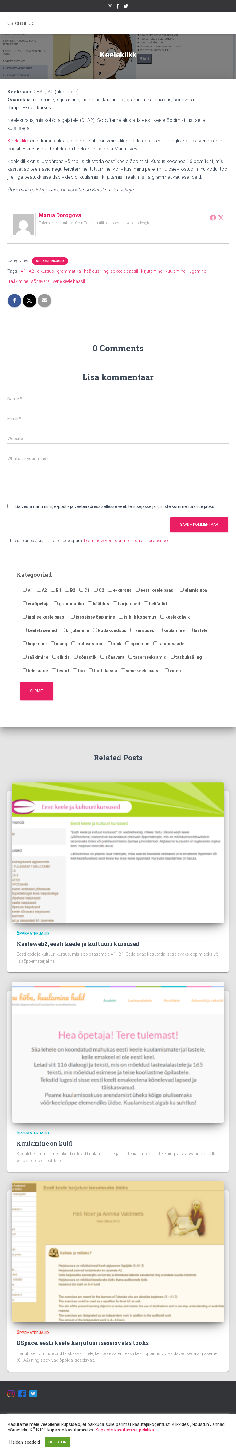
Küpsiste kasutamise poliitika (125, 1430)
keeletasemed (40, 630)
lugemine (197, 271)
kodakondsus (109, 630)
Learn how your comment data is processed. (127, 540)
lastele (198, 630)
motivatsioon (87, 643)
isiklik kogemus (137, 617)
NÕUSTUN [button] (57, 1442)
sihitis (61, 657)
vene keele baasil (69, 281)
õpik (114, 643)
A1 (23, 271)
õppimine (137, 643)
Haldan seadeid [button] (24, 1442)
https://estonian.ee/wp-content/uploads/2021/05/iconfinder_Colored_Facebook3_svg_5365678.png (117, 7)
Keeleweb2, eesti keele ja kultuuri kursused (78, 943)
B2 (70, 590)
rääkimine (18, 281)
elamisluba (193, 590)
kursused (142, 630)
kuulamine (175, 271)
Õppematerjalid (50, 261)
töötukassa (103, 670)
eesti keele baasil (156, 590)
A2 (31, 271)
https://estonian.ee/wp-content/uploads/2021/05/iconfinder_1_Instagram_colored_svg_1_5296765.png (110, 7)
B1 (56, 590)
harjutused (126, 603)
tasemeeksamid (147, 657)
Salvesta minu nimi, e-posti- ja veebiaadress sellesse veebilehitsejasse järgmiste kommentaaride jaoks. (115, 506)
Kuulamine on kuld (44, 1143)
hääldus (92, 271)
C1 (84, 590)
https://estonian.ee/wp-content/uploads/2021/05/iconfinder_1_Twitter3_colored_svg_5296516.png (125, 7)
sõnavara (40, 281)
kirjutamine (151, 271)
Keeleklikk (18, 141)
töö (79, 670)
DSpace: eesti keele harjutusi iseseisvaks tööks (83, 1342)
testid (60, 670)
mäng (59, 643)
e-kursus (45, 271)
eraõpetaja (36, 603)
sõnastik (85, 657)
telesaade (35, 670)
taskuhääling (186, 657)
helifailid (155, 603)
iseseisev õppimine (93, 617)
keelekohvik (175, 617)
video (173, 670)
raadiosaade (168, 643)
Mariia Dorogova (60, 215)
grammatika (69, 271)
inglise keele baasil (120, 271)
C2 (99, 590)
